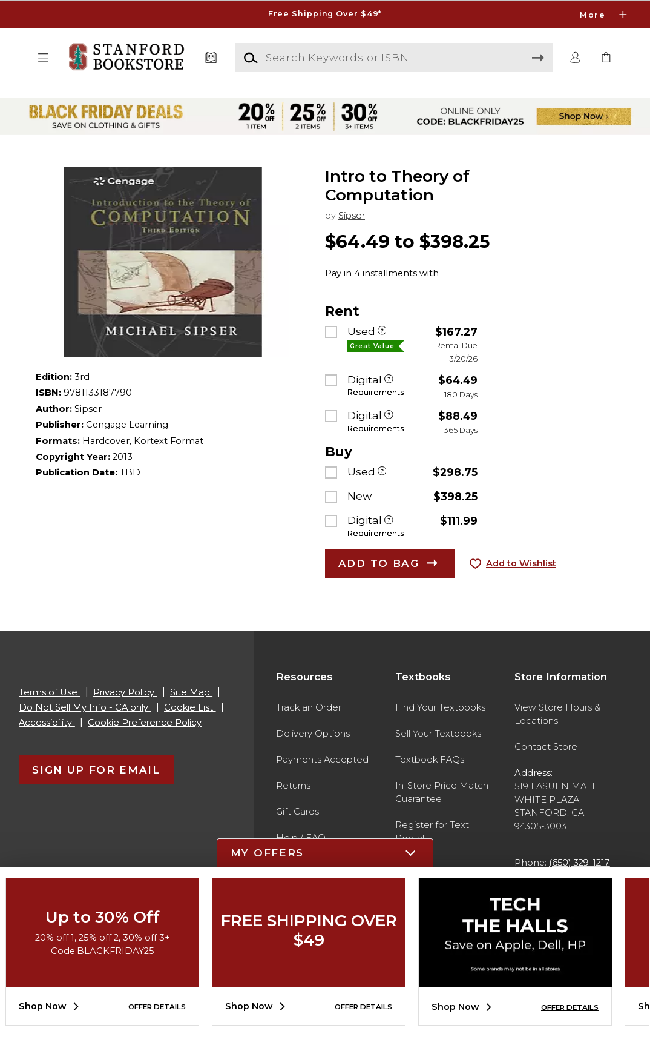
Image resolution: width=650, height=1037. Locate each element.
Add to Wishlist (521, 563)
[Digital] (388, 380)
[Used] (382, 331)
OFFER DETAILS (157, 1006)
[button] (44, 58)
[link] (606, 58)
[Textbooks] (210, 58)
